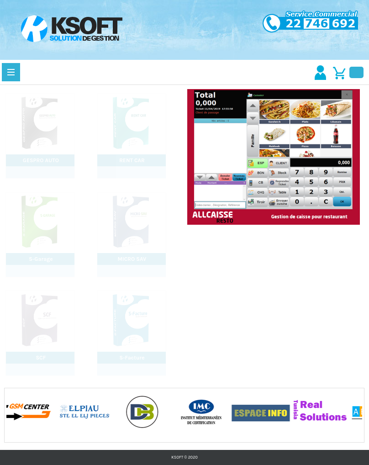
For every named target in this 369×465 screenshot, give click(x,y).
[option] (36, 411)
